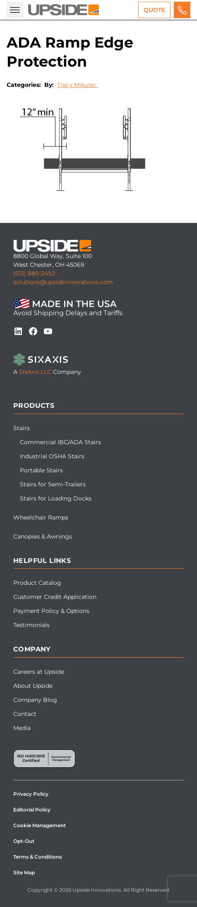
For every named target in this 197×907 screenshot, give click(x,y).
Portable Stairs (41, 470)
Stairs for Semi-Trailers (53, 484)
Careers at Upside (38, 671)
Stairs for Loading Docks (55, 498)
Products (33, 405)
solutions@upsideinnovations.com (63, 282)
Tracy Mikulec (77, 85)
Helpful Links (42, 561)
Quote (154, 10)
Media (22, 728)
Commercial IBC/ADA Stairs (60, 442)
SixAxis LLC (35, 372)
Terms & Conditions (37, 857)
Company (32, 649)
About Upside (33, 685)
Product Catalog (37, 582)
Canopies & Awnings (42, 536)
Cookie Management (39, 825)
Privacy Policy (30, 794)
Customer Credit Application (54, 597)
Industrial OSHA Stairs (52, 456)
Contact (24, 714)
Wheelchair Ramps (40, 517)
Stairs (21, 428)
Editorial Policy (31, 809)
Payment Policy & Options (51, 611)
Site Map (24, 872)
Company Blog (35, 700)
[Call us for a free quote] (182, 10)
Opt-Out (23, 841)
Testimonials (31, 625)
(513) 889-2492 (34, 273)
